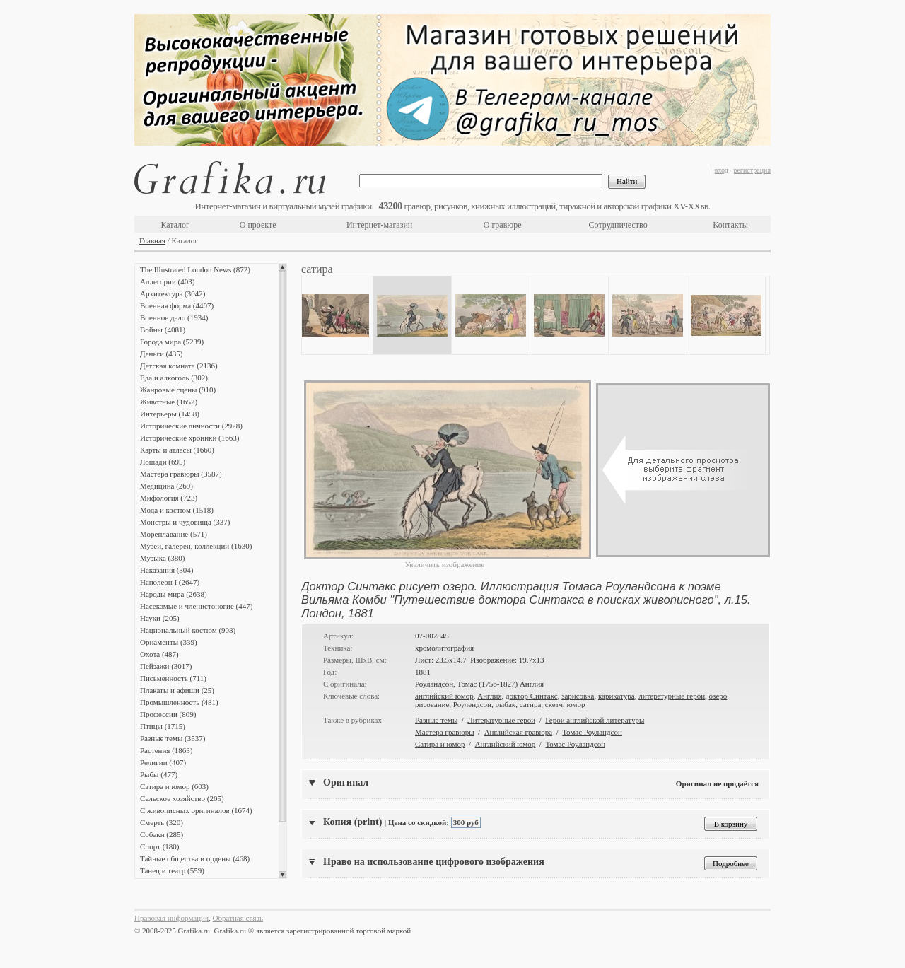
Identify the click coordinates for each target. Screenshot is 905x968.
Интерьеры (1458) (169, 413)
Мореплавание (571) (173, 534)
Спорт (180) (159, 846)
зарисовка (577, 696)
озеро (718, 696)
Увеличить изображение (445, 564)
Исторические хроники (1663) (189, 437)
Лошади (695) (162, 461)
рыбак (505, 704)
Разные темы (436, 720)
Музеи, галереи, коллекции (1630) (196, 546)
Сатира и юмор (440, 744)
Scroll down (282, 874)
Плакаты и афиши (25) (177, 690)
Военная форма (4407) (177, 305)
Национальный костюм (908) (187, 630)
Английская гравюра (518, 732)
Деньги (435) (161, 353)
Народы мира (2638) (173, 594)
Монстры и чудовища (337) (185, 522)
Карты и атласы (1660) (177, 449)
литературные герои (671, 696)
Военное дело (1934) (174, 317)
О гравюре (503, 225)
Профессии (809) (168, 714)
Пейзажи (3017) (166, 666)
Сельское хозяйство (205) (182, 798)
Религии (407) (163, 762)
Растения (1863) (166, 750)
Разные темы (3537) (172, 738)
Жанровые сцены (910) (178, 389)
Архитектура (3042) (172, 293)
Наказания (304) (167, 570)
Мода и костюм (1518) (177, 510)
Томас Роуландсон (592, 732)
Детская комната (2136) (179, 365)
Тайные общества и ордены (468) (195, 858)
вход (721, 170)
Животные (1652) (168, 401)
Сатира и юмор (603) (174, 786)
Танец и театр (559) (172, 870)
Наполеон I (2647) (169, 582)
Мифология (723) (168, 498)
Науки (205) (160, 618)
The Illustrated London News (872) (195, 269)
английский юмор (444, 696)
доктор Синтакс (532, 696)
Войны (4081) (162, 329)
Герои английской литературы (594, 720)
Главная (152, 240)
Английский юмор (505, 744)
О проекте (258, 225)
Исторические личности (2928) (191, 425)
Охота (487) (159, 654)
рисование (432, 704)
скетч (554, 704)
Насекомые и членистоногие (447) (196, 606)
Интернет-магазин (379, 225)
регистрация (752, 170)
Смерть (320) (161, 822)
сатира (531, 704)
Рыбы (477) (158, 774)
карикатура (616, 696)
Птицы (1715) (162, 726)
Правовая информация (171, 918)
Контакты (730, 225)
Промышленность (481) (179, 702)
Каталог (174, 225)
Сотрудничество (618, 225)
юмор (576, 704)
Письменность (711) (173, 678)
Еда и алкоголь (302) (174, 377)
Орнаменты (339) (168, 642)
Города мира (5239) (172, 341)
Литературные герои (501, 720)
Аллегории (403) (167, 281)
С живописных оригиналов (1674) (196, 810)
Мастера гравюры (444, 732)
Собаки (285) (161, 834)
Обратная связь (238, 918)
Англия (489, 696)
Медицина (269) (166, 486)
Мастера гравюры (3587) (181, 474)
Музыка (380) (162, 558)
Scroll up (282, 267)
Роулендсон (472, 704)
